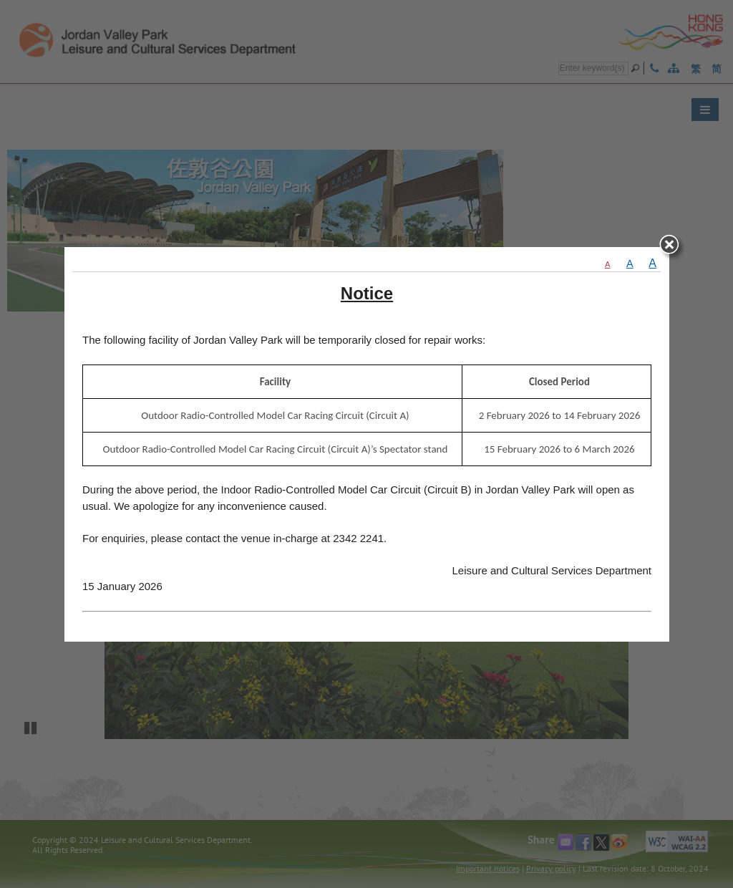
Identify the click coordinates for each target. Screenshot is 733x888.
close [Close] (672, 241)
